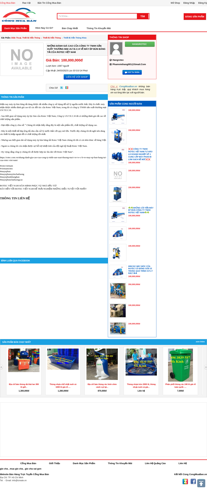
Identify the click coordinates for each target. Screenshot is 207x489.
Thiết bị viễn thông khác (75, 38)
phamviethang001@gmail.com (129, 64)
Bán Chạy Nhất (70, 28)
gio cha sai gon (33, 468)
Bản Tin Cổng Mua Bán (49, 3)
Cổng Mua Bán (7, 3)
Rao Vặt (26, 3)
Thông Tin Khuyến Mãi (99, 28)
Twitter (61, 87)
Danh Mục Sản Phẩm (15, 28)
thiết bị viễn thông (52, 38)
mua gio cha (16, 468)
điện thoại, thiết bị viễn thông (25, 38)
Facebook (193, 481)
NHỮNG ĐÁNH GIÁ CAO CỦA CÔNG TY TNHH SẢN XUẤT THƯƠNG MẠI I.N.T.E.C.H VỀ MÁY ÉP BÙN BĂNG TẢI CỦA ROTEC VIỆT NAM (76, 49)
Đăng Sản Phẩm (194, 16)
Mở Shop (175, 3)
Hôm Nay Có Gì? (44, 28)
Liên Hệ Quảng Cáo (155, 463)
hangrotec (118, 60)
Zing (66, 87)
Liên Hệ (182, 463)
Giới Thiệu (54, 463)
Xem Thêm (200, 342)
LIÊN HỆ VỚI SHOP (77, 77)
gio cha (4, 468)
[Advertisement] (54, 226)
